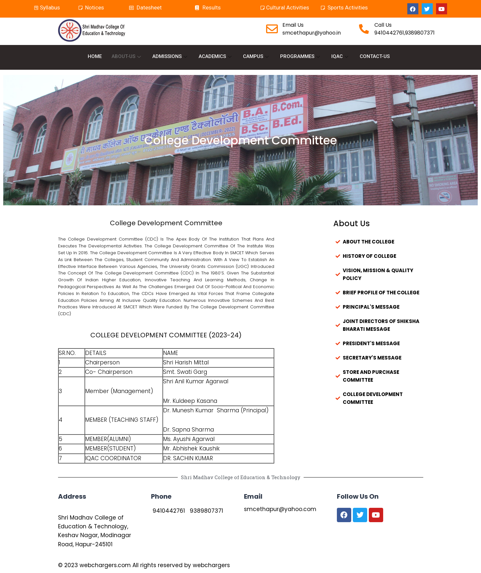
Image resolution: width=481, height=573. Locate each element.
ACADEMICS (216, 57)
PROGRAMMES (301, 57)
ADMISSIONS (170, 57)
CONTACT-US (375, 57)
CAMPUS (256, 57)
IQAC (340, 57)
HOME (95, 57)
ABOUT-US (127, 57)
